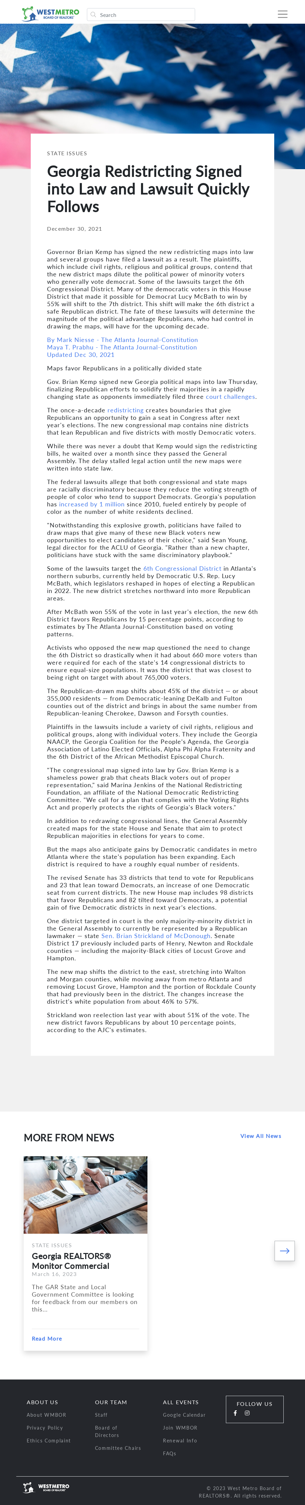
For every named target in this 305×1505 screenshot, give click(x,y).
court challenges (230, 396)
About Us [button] (42, 1402)
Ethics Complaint (49, 1440)
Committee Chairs (118, 1448)
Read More (47, 1338)
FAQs (170, 1453)
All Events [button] (181, 1402)
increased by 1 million (92, 504)
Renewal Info (180, 1440)
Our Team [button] (111, 1402)
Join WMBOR (180, 1428)
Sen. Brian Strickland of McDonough (156, 935)
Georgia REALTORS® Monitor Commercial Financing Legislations (72, 1261)
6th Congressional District (182, 568)
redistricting (126, 410)
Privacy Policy (45, 1428)
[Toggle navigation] (283, 14)
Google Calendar (184, 1415)
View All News (261, 1136)
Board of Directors (107, 1431)
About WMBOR (47, 1415)
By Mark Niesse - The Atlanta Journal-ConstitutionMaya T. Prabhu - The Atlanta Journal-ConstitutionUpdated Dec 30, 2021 (122, 347)
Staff (101, 1415)
